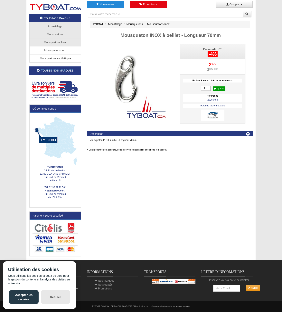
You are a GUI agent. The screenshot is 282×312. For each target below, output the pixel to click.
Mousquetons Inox (55, 42)
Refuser (55, 297)
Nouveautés (105, 4)
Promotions (148, 4)
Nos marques (106, 280)
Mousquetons (55, 34)
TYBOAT (98, 24)
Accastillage (55, 26)
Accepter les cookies (24, 297)
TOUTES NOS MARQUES (55, 70)
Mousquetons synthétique (55, 58)
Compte (234, 4)
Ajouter (219, 88)
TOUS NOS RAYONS (55, 18)
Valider (253, 288)
